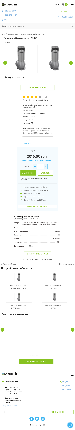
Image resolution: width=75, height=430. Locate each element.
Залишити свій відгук (40, 102)
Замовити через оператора (37, 208)
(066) (11, 15)
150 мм (31, 248)
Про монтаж (27, 145)
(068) (10, 11)
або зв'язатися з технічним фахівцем (37, 261)
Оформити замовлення (45, 174)
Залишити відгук (37, 89)
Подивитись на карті (10, 408)
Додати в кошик (28, 175)
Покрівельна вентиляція (15, 34)
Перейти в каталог (36, 364)
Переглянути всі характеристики (34, 142)
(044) (67, 392)
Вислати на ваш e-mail (37, 256)
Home (3, 34)
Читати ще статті (36, 357)
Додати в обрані (38, 153)
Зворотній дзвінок (67, 17)
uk (57, 5)
